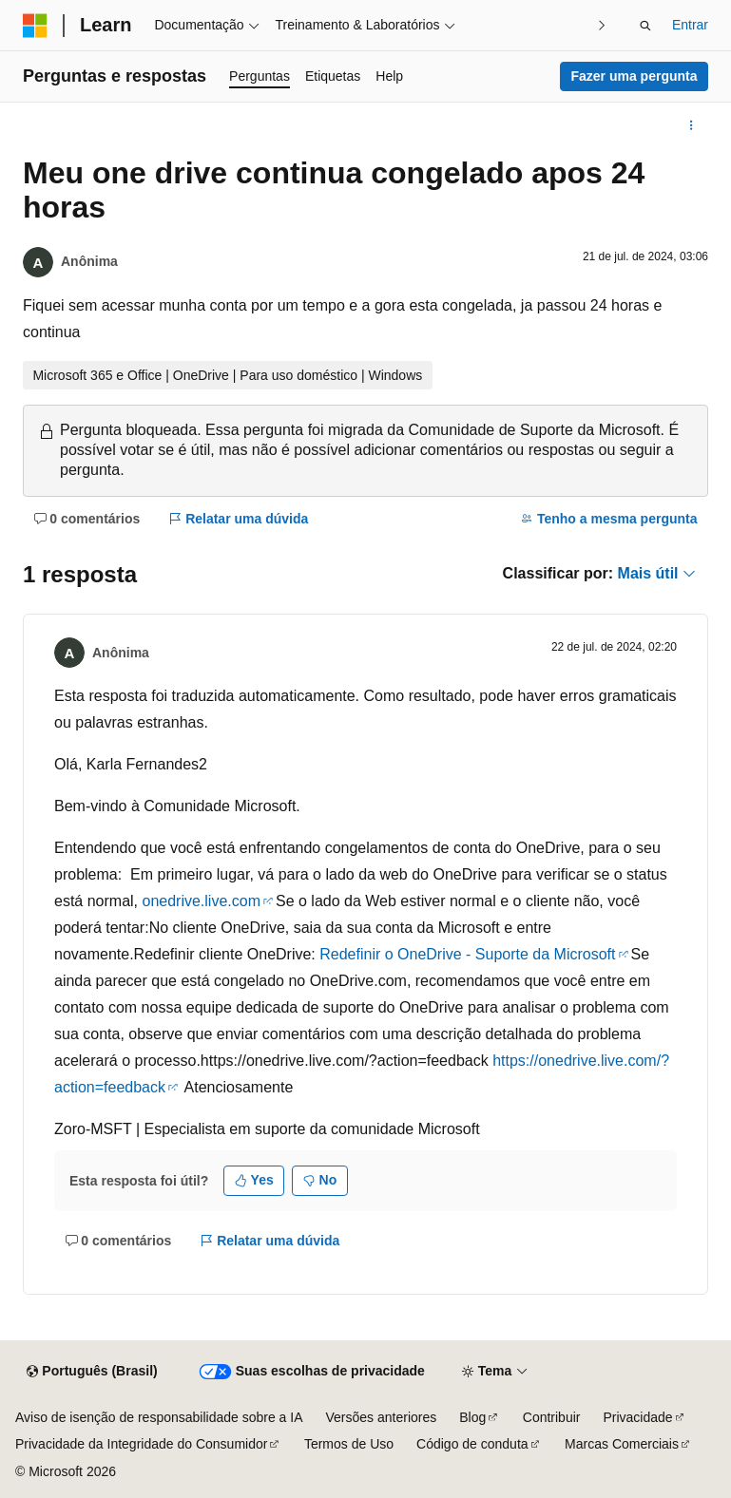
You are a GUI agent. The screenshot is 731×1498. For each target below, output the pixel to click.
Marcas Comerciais (622, 1443)
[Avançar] (602, 25)
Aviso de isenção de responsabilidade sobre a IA (159, 1417)
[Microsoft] (35, 25)
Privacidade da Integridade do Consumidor (141, 1443)
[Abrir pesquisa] (645, 26)
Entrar (690, 24)
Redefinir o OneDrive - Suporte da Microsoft (467, 954)
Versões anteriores (381, 1417)
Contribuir (552, 1417)
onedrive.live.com (201, 901)
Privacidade (637, 1417)
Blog (472, 1417)
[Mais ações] (691, 125)
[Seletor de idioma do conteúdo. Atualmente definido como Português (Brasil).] (91, 1371)
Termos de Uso (349, 1443)
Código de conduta (472, 1443)
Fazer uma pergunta (633, 76)
